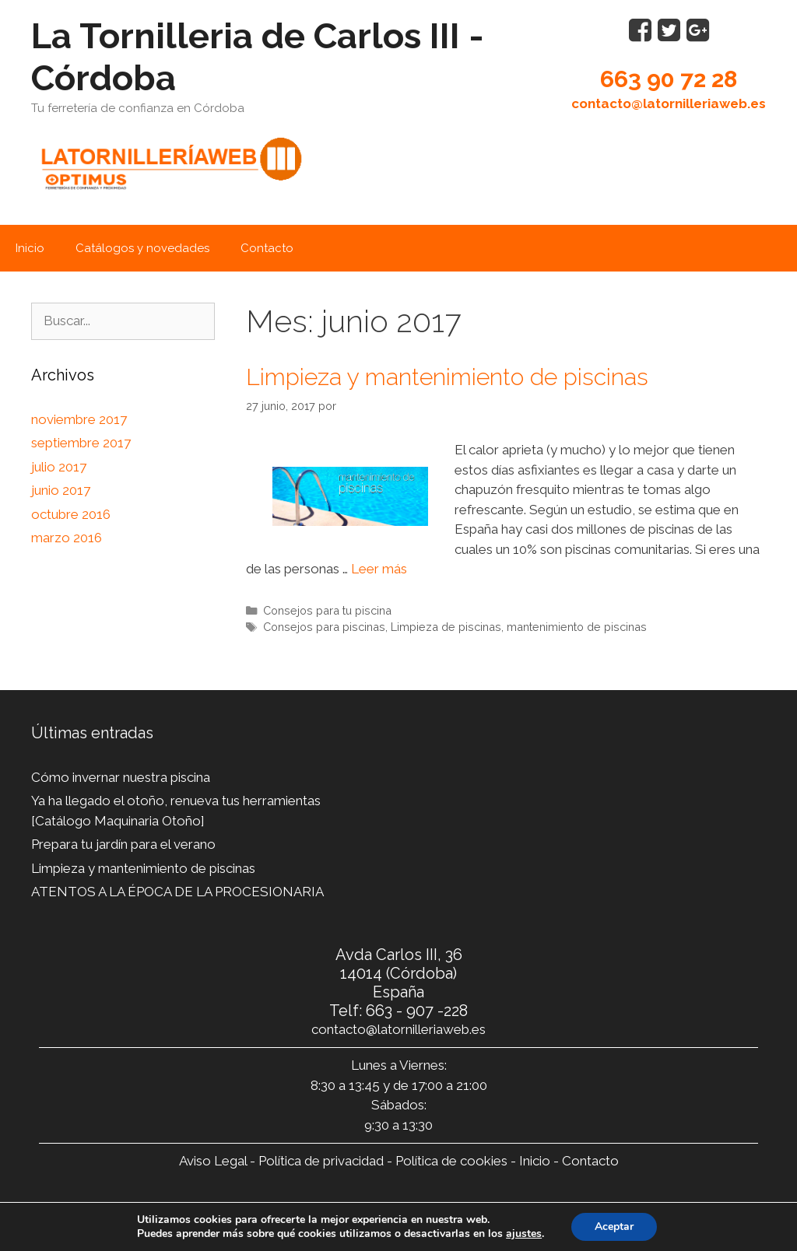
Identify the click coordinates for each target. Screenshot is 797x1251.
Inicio (30, 248)
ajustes (524, 1234)
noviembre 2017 (79, 419)
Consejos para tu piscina (327, 610)
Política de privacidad (321, 1161)
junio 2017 (60, 490)
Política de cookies (451, 1161)
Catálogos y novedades (142, 248)
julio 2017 (58, 467)
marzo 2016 (66, 537)
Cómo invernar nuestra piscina (120, 777)
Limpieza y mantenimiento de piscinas (447, 377)
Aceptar (614, 1226)
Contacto (267, 248)
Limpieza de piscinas (446, 626)
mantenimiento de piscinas (577, 626)
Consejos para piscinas (324, 626)
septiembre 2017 (81, 442)
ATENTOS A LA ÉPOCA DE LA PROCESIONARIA (177, 891)
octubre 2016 (71, 514)
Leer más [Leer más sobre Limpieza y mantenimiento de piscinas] (379, 568)
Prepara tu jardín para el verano (123, 844)
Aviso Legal (213, 1161)
